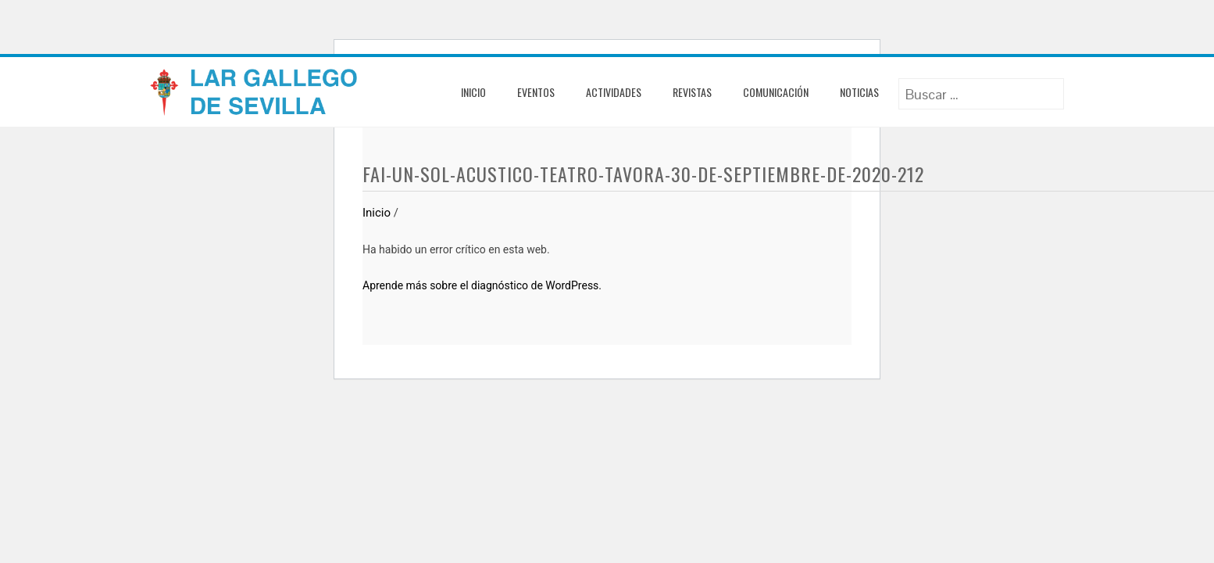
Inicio (473, 92)
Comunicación (776, 92)
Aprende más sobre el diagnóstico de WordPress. (482, 285)
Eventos (536, 92)
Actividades (613, 92)
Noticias (859, 92)
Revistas (692, 92)
